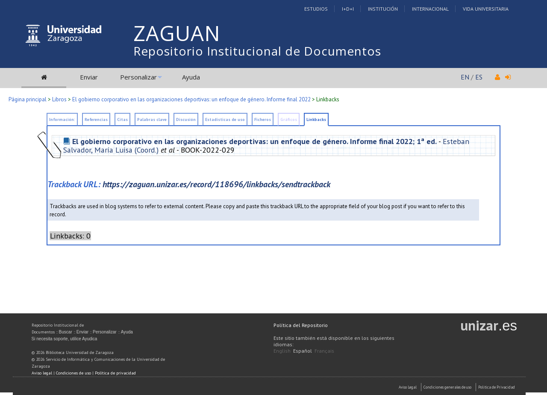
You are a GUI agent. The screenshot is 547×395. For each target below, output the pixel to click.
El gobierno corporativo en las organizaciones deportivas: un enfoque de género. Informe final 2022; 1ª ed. (254, 141)
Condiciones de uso (73, 373)
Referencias (96, 119)
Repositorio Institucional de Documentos (257, 51)
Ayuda (191, 77)
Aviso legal (42, 373)
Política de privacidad (115, 373)
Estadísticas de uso (225, 119)
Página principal (28, 99)
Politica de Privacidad (496, 387)
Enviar (89, 77)
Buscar (65, 332)
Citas (122, 119)
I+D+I (348, 9)
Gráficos (288, 119)
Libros (59, 99)
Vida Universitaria (486, 9)
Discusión (186, 119)
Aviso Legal (408, 387)
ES (478, 77)
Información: (62, 119)
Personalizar (138, 77)
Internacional (430, 9)
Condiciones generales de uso (447, 387)
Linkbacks (327, 99)
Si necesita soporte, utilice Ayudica (64, 338)
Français (324, 351)
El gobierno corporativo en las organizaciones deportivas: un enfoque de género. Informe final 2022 (191, 99)
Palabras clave (152, 119)
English (282, 351)
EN (465, 77)
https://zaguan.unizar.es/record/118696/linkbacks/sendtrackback (216, 184)
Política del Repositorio (301, 325)
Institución (383, 9)
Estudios (316, 9)
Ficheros (262, 119)
